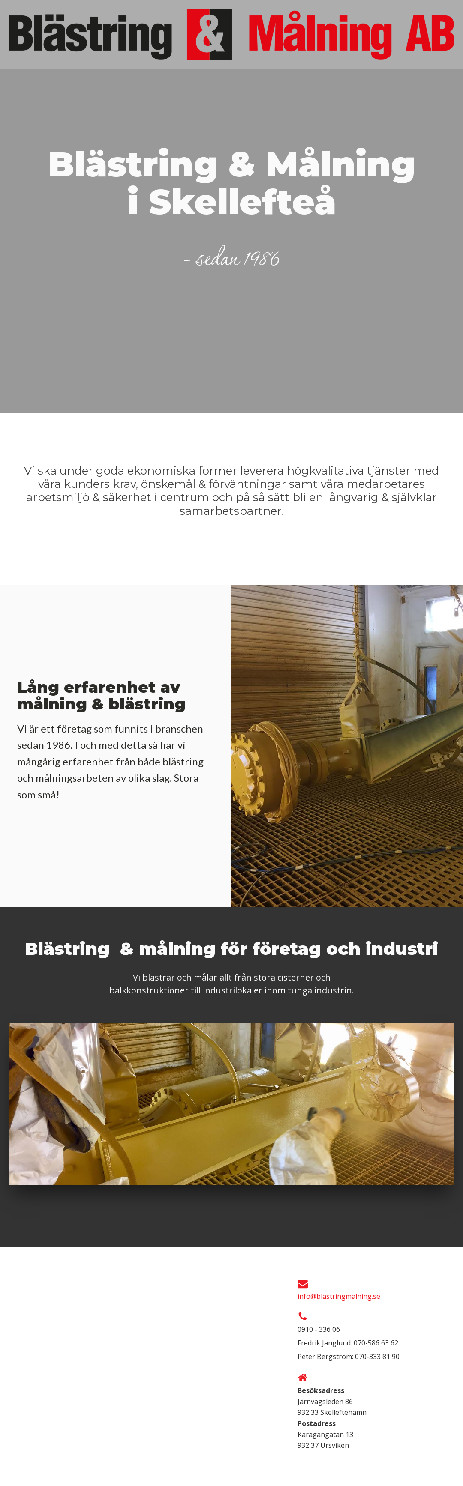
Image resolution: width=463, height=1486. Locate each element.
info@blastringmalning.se (339, 1296)
